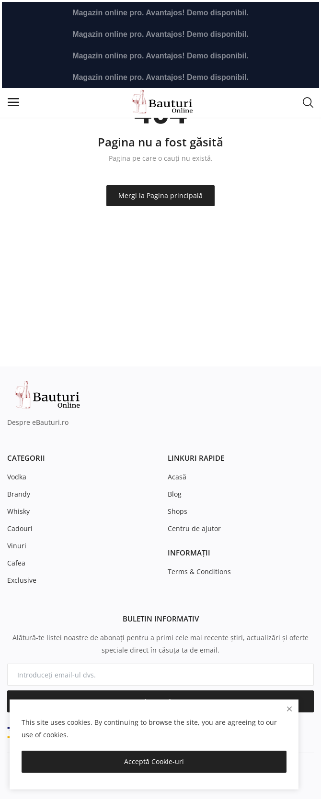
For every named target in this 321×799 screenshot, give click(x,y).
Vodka (16, 476)
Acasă (177, 476)
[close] (289, 708)
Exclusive (21, 580)
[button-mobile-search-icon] (308, 101)
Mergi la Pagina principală (160, 195)
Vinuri (16, 545)
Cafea (16, 562)
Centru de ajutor (194, 528)
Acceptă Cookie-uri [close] (154, 761)
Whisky (18, 511)
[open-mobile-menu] (13, 102)
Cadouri (20, 528)
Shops (177, 511)
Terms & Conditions (199, 571)
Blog (175, 494)
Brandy (18, 494)
